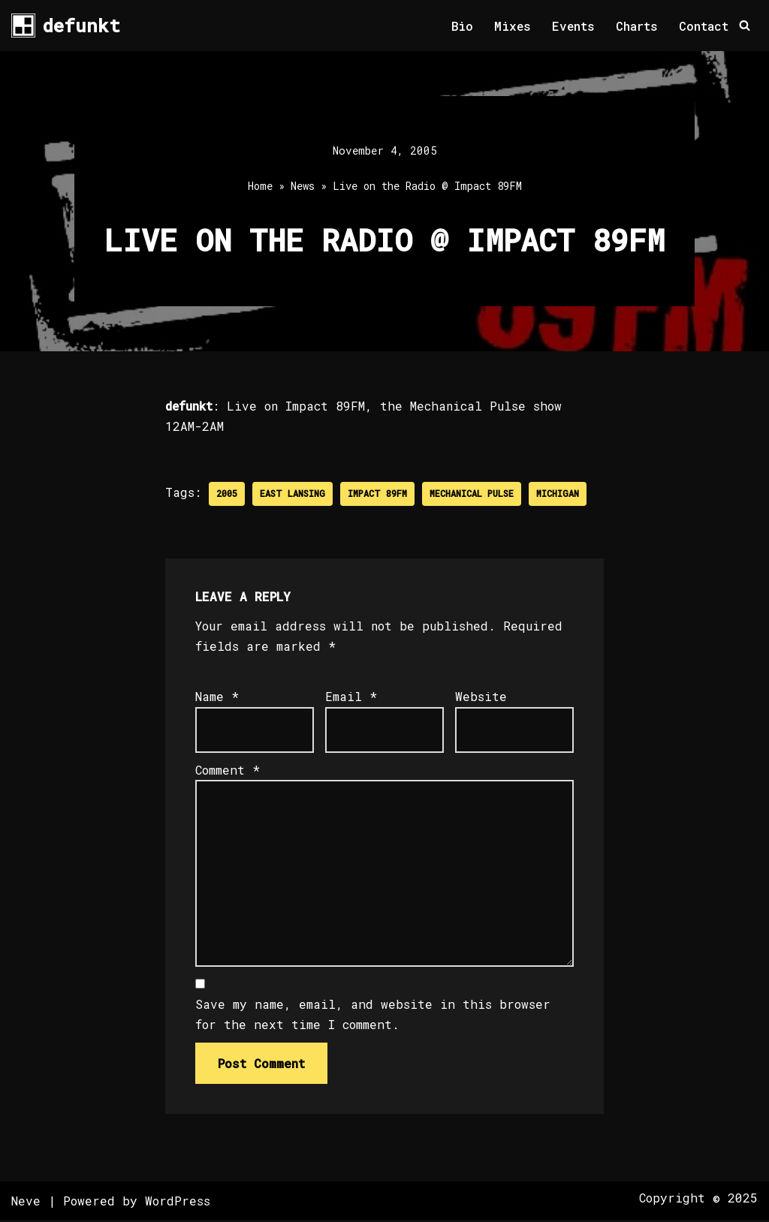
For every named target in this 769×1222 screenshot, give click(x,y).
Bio (461, 26)
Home (260, 186)
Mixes (511, 26)
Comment (227, 770)
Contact (703, 26)
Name (217, 697)
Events (573, 26)
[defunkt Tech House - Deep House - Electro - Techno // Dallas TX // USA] (65, 26)
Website (481, 697)
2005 (226, 494)
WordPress (177, 1203)
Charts (637, 26)
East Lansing (292, 494)
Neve (26, 1203)
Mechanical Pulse (472, 494)
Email (351, 697)
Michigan (557, 494)
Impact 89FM (377, 494)
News (303, 186)
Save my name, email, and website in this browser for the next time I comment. (372, 1016)
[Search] (744, 26)
